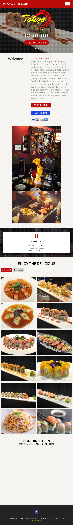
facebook (41, 113)
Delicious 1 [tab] (6, 270)
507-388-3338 (36, 36)
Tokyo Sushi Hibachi (15, 3)
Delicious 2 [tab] (18, 270)
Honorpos (36, 521)
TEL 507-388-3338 (40, 58)
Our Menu (41, 105)
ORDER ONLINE (36, 42)
